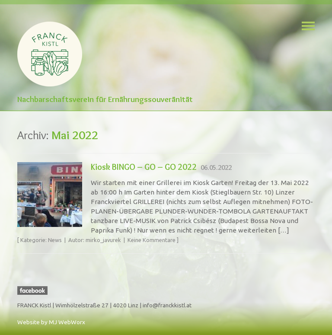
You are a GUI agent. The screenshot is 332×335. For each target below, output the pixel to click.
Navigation (308, 26)
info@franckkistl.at (167, 305)
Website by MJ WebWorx (51, 322)
